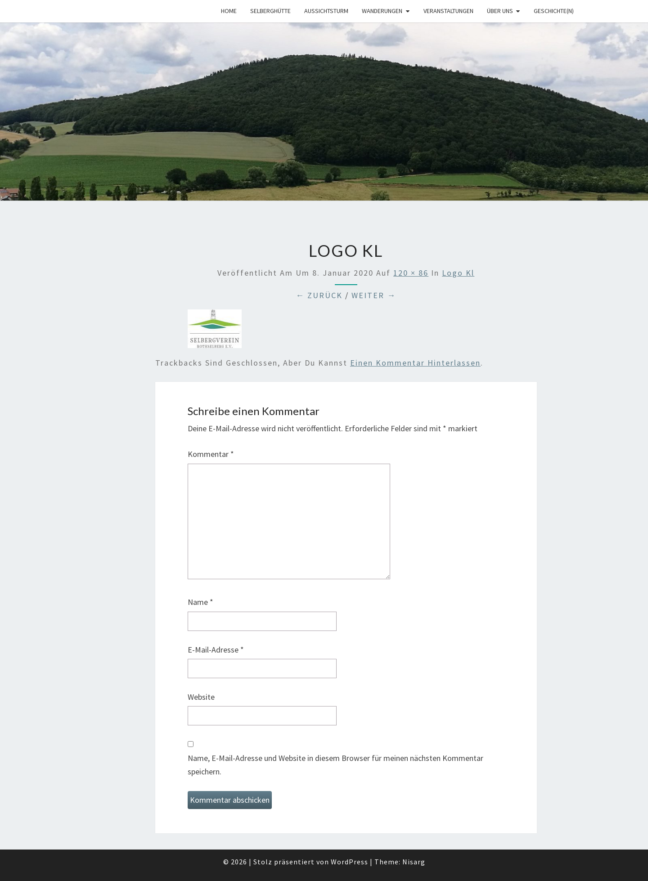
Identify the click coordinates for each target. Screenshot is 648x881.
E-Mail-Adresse (216, 649)
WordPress (349, 861)
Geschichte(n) (554, 11)
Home (229, 11)
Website (201, 697)
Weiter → (373, 295)
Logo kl (458, 273)
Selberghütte (270, 11)
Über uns (500, 11)
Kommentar (211, 454)
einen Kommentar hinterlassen (415, 363)
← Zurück (319, 295)
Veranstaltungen (448, 11)
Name (200, 602)
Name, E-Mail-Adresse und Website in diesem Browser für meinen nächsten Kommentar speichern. (335, 765)
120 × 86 (410, 273)
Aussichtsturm (326, 11)
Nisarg (413, 861)
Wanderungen (382, 11)
